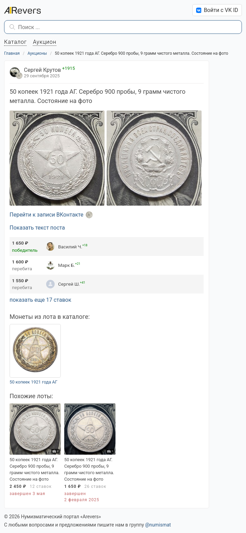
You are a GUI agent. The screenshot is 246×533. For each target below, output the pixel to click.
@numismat (158, 525)
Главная (12, 53)
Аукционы (37, 53)
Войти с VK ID (217, 10)
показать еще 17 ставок (40, 300)
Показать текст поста (37, 227)
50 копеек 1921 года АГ (33, 382)
